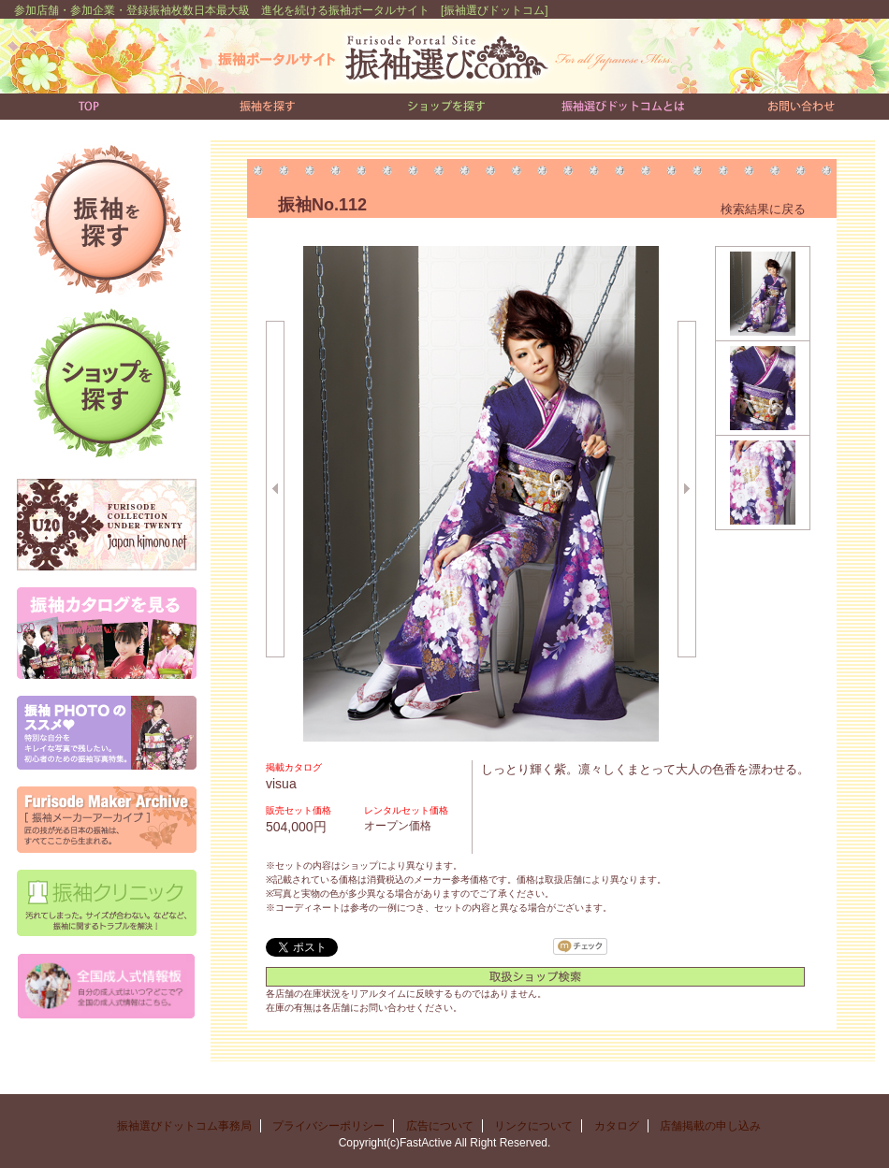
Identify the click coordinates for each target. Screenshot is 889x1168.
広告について (440, 1125)
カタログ (616, 1125)
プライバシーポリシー (328, 1125)
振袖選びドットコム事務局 (184, 1125)
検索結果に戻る (763, 209)
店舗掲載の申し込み (716, 1125)
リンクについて (533, 1125)
